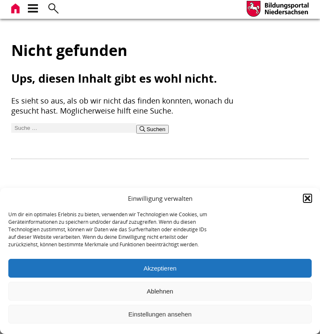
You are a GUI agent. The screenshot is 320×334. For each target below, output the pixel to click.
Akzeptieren (159, 268)
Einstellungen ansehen (160, 314)
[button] (307, 198)
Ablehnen (160, 291)
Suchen (152, 129)
